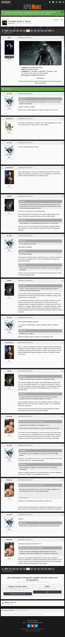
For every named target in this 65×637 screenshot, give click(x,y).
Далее (49, 30)
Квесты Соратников (40, 83)
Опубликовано (24, 37)
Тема (24, 622)
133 (10, 30)
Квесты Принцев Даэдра (54, 81)
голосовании (26, 12)
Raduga (9, 196)
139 (31, 30)
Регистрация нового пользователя (18, 593)
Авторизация (6, 19)
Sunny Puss (9, 118)
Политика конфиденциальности (34, 622)
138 (28, 30)
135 (17, 30)
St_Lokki (9, 93)
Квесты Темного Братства (26, 81)
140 (35, 30)
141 (38, 30)
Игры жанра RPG (27, 23)
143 (45, 30)
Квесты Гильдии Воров (40, 81)
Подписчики (56, 19)
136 (21, 30)
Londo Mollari (9, 167)
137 (24, 30)
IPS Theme (29, 620)
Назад (6, 30)
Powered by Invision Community (32, 630)
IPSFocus (36, 620)
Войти (47, 592)
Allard (12, 23)
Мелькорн (9, 416)
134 (14, 30)
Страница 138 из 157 (8, 32)
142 (42, 30)
